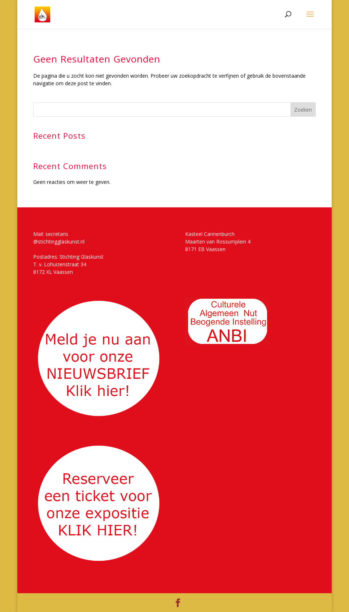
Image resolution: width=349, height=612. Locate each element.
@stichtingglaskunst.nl (58, 241)
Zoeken (303, 109)
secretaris (56, 233)
